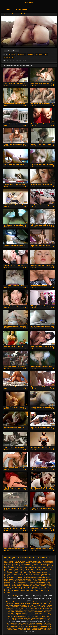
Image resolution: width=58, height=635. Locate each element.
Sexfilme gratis (46, 629)
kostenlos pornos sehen (21, 579)
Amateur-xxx (21, 54)
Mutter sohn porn (24, 606)
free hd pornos (12, 567)
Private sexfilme (36, 629)
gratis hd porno (16, 571)
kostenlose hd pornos (10, 580)
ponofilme (32, 589)
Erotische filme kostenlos (20, 616)
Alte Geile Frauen (34, 606)
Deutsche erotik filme (12, 608)
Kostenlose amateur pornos (34, 615)
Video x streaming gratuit (42, 616)
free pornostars (39, 567)
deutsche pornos (13, 562)
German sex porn (38, 623)
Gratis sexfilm (14, 606)
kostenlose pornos (44, 582)
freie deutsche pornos (10, 569)
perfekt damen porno (22, 589)
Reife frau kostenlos (26, 603)
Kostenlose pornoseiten (30, 610)
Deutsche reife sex (16, 626)
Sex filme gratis (29, 608)
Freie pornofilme (18, 610)
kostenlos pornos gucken (38, 577)
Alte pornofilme (38, 611)
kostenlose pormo (23, 582)
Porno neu (43, 603)
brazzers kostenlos (38, 561)
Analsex (30, 54)
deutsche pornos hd (37, 562)
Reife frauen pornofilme (20, 620)
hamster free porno (30, 572)
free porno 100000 (22, 567)
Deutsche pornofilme (31, 628)
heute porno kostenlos (43, 572)
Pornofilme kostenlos (17, 625)
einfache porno (21, 566)
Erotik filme (18, 623)
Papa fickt (22, 608)
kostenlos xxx (32, 579)
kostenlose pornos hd (45, 584)
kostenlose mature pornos (39, 580)
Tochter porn (38, 608)
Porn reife (25, 626)
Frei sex (11, 610)
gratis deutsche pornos (41, 569)
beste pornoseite (16, 561)
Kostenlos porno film (44, 620)
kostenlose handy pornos (44, 579)
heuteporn (7, 574)
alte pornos (7, 561)
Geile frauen (36, 603)
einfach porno (13, 566)
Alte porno (12, 54)
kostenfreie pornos (26, 576)
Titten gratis (16, 603)
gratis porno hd (33, 571)
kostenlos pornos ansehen (23, 577)
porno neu (30, 590)
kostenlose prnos (40, 585)
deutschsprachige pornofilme (32, 564)
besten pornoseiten (27, 561)
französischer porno (32, 566)
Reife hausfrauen (11, 628)
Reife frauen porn (36, 618)
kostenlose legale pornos (24, 580)
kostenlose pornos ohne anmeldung (14, 585)
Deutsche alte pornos (41, 625)
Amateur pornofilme (27, 605)
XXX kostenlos (29, 611)
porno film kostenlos (41, 589)
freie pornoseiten (29, 569)
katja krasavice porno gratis (12, 576)
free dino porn (42, 566)
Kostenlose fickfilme (45, 626)
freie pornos (20, 569)
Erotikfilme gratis (19, 611)
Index (8, 9)
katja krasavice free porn (29, 574)
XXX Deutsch (10, 623)
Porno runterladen (41, 602)
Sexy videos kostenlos (19, 615)
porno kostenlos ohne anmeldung (17, 590)
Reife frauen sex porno (40, 605)
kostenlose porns (30, 585)
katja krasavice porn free (43, 574)
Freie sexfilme (17, 605)
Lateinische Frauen (41, 54)
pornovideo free (8, 57)
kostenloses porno (15, 587)
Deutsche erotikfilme (39, 613)
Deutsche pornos (45, 606)
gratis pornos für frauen (18, 572)
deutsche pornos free (25, 562)
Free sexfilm (18, 618)
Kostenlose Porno (27, 623)
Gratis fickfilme (31, 602)
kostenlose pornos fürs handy (29, 584)
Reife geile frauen (34, 626)
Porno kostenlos (15, 595)
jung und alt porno (16, 574)
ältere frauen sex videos (19, 602)
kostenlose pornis (34, 582)
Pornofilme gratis (19, 613)
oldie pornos (12, 589)
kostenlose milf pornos (10, 582)
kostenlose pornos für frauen (12, 584)
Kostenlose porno (43, 610)
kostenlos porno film (37, 576)
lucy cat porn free (36, 587)
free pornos (31, 567)
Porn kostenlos (29, 2)
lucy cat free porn (26, 587)
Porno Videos (26, 618)
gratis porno (24, 571)
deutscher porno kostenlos (15, 564)
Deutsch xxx (31, 616)
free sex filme (48, 567)
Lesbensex (11, 618)
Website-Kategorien (21, 9)
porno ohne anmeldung (40, 590)
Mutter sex (9, 602)
